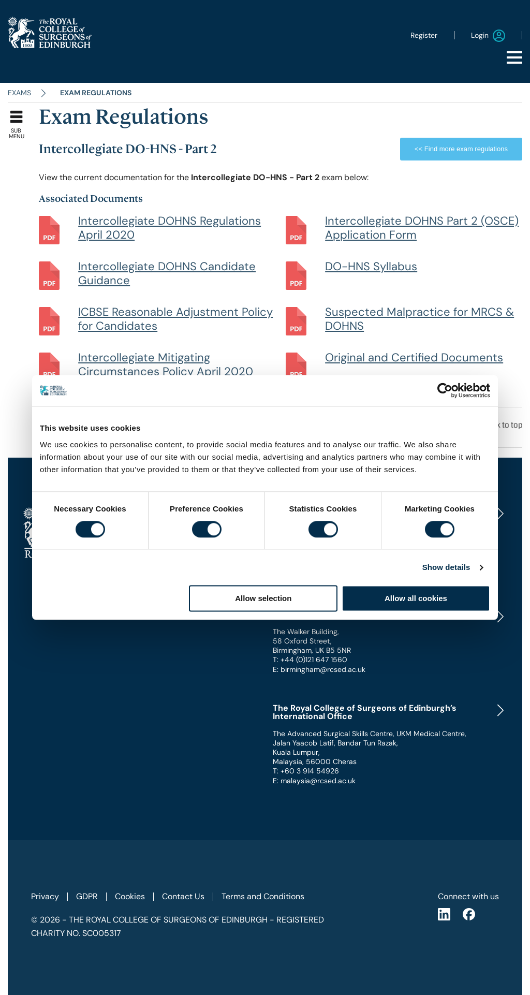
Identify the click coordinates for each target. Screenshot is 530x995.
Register (423, 35)
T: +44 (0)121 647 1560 (310, 659)
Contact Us (183, 896)
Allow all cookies (416, 598)
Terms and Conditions (263, 896)
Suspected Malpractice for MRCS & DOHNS (419, 318)
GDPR (87, 896)
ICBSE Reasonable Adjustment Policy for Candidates (175, 318)
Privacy (45, 896)
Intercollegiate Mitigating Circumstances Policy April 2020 (165, 364)
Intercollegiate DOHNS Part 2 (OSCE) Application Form (422, 227)
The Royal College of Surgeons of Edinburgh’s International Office (365, 712)
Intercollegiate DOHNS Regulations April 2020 (169, 227)
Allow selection (263, 598)
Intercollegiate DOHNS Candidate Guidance (167, 273)
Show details (446, 567)
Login (488, 36)
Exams (19, 92)
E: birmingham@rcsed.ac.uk (319, 669)
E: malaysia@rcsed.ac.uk (314, 780)
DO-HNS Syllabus (371, 266)
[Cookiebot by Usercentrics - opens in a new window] (445, 390)
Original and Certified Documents (414, 357)
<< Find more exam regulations (461, 149)
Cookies (130, 896)
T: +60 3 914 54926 (306, 770)
